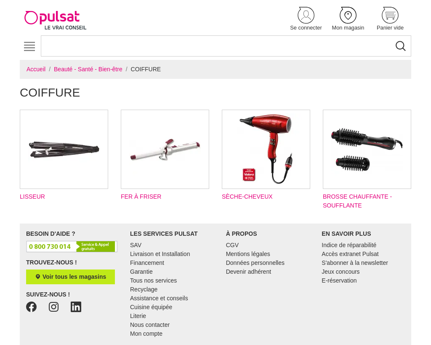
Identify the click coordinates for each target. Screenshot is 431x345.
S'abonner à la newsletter (355, 262)
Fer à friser (165, 155)
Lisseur (64, 155)
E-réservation (339, 280)
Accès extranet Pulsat (350, 254)
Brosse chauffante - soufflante (367, 159)
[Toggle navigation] (29, 46)
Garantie (141, 271)
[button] (306, 19)
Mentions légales (248, 254)
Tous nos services (153, 280)
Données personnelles (255, 262)
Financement (147, 262)
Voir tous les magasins (70, 276)
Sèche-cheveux (266, 155)
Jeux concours (340, 271)
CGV (232, 245)
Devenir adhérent (248, 271)
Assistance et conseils (159, 298)
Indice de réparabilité (349, 245)
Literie (138, 316)
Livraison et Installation (160, 254)
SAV (135, 245)
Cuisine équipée (151, 307)
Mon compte (146, 333)
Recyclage (143, 289)
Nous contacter (150, 324)
